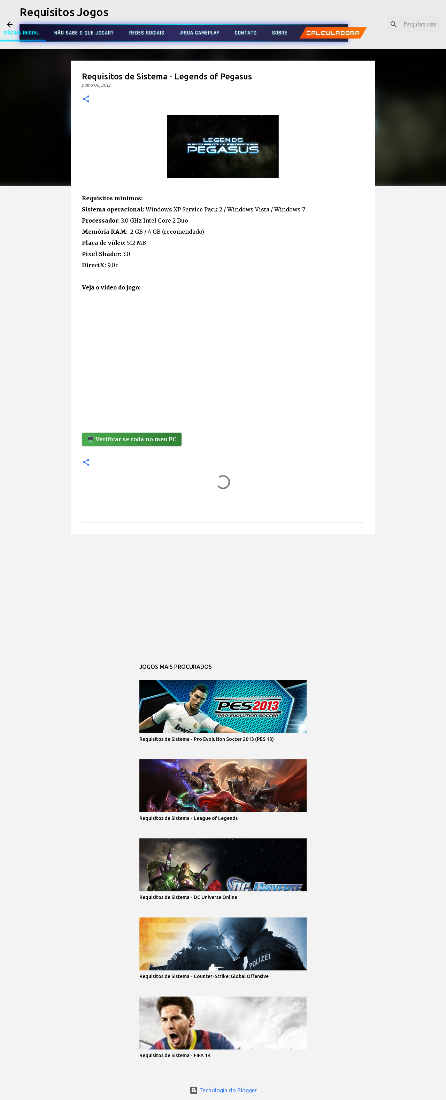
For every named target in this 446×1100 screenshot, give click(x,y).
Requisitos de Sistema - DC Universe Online (188, 897)
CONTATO (246, 33)
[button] (86, 99)
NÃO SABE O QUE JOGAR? (84, 33)
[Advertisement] (223, 593)
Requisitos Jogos (64, 12)
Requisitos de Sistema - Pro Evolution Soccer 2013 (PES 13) (206, 739)
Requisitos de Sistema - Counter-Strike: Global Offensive (204, 976)
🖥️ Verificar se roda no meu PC (131, 439)
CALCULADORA (333, 33)
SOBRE (279, 33)
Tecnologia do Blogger (223, 1090)
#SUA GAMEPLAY (200, 33)
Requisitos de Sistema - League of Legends (188, 818)
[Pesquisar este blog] (403, 24)
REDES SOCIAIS (146, 33)
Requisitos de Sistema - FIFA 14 (174, 1055)
